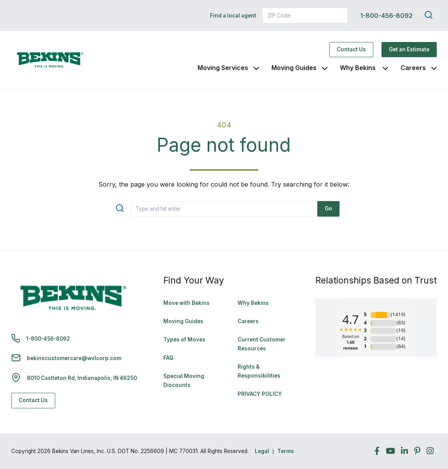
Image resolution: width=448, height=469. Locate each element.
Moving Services (223, 68)
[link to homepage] (50, 60)
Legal (262, 451)
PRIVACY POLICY (260, 394)
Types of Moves (184, 339)
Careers (413, 68)
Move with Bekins (186, 303)
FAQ (168, 358)
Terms (285, 451)
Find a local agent (233, 15)
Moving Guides (294, 68)
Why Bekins (358, 68)
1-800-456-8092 (386, 15)
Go (328, 208)
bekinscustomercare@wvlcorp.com (74, 358)
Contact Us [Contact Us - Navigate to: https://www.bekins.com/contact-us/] (351, 49)
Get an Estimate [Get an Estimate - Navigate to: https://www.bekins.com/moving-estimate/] (409, 49)
